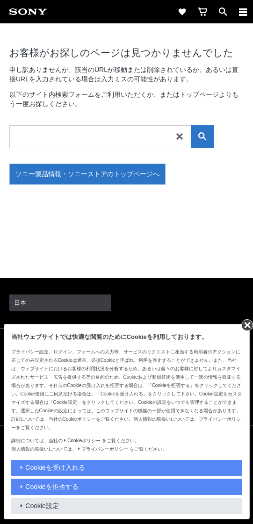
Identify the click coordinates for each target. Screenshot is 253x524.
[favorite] (182, 11)
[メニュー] (243, 11)
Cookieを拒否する (52, 486)
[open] (223, 11)
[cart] (202, 11)
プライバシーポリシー (104, 449)
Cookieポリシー (84, 440)
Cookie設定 (42, 506)
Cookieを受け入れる (55, 467)
